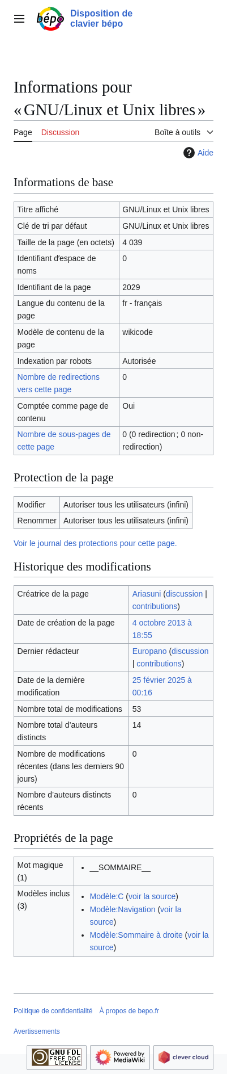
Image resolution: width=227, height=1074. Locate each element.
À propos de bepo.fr (129, 1011)
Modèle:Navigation (123, 909)
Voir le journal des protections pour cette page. (95, 543)
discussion (184, 593)
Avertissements (37, 1031)
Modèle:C (107, 896)
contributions (154, 606)
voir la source (152, 896)
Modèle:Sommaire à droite (136, 934)
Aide (197, 152)
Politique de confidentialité (53, 1011)
